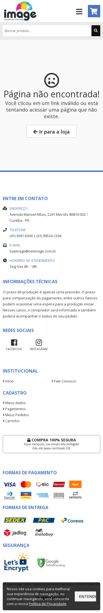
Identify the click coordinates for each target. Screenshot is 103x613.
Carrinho (11, 421)
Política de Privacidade (47, 603)
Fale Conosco (64, 381)
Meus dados (14, 403)
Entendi (87, 596)
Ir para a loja (51, 131)
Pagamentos (14, 409)
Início (8, 381)
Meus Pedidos (16, 415)
